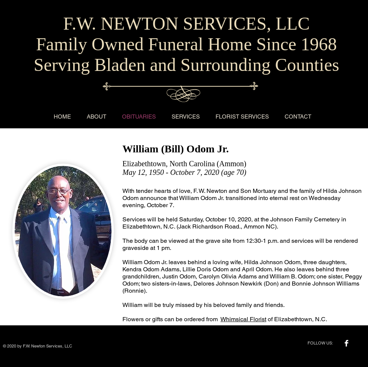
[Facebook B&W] (346, 343)
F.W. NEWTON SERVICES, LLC (186, 23)
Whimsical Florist (243, 319)
